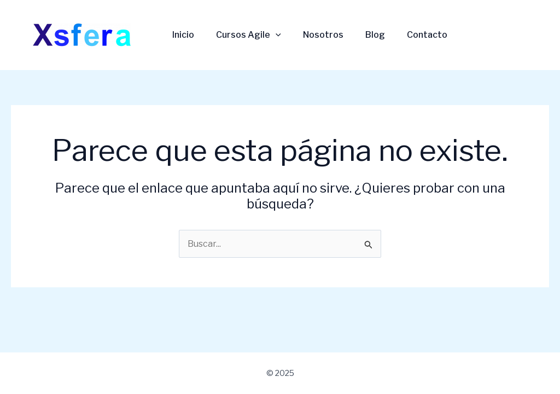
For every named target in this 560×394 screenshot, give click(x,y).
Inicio (183, 35)
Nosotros (323, 35)
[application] (275, 35)
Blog (375, 35)
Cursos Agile (248, 35)
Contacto (427, 35)
